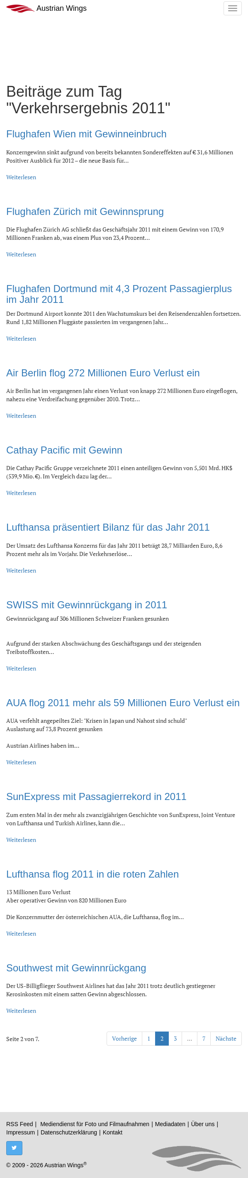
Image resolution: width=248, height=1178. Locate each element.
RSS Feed (19, 1124)
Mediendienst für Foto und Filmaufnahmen (94, 1124)
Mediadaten (170, 1124)
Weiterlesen (21, 177)
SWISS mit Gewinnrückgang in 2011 (86, 604)
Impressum (20, 1132)
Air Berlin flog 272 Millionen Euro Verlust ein (103, 372)
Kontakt (112, 1132)
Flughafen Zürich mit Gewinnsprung (85, 211)
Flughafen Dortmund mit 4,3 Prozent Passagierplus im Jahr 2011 (119, 294)
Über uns (203, 1124)
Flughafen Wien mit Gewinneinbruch (86, 133)
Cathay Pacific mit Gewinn (64, 450)
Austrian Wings (46, 8)
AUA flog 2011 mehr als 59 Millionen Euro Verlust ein (123, 702)
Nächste (226, 1038)
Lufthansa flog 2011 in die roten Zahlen (92, 874)
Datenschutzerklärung (69, 1132)
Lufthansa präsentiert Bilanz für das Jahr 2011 (108, 527)
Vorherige (124, 1038)
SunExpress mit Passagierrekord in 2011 (96, 796)
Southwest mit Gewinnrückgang (76, 967)
